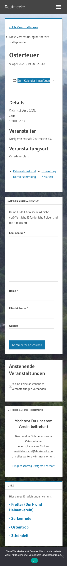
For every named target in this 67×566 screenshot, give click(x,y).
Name (13, 290)
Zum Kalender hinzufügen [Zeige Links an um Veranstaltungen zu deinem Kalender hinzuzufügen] (34, 80)
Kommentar (17, 233)
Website (13, 325)
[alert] (33, 386)
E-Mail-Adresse (18, 308)
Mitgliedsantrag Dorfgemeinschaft (34, 466)
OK (34, 560)
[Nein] (62, 556)
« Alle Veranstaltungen (23, 27)
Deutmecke (15, 6)
